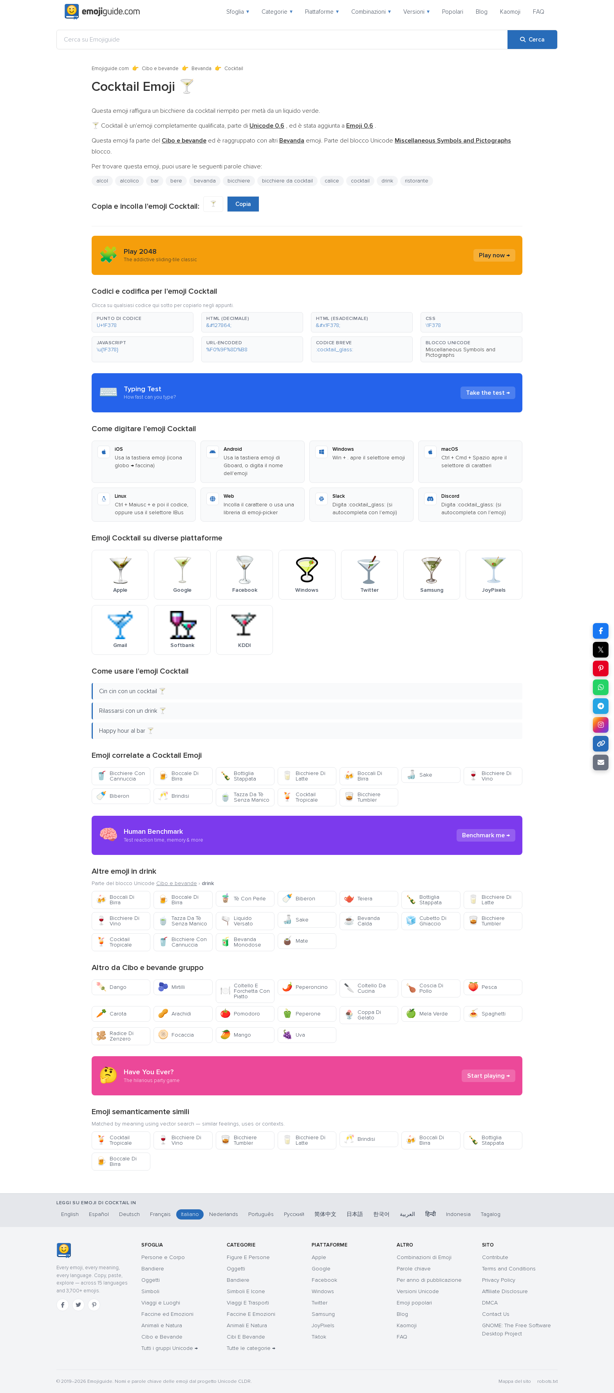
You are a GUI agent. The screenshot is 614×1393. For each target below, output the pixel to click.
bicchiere (239, 180)
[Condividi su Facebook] (601, 631)
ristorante (416, 180)
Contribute (495, 1257)
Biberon (112, 796)
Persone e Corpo (163, 1257)
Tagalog (490, 1214)
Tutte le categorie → (251, 1348)
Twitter (319, 1302)
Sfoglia (237, 11)
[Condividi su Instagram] (601, 725)
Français (160, 1214)
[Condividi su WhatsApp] (601, 687)
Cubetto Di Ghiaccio (426, 921)
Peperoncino (305, 987)
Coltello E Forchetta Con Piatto (245, 991)
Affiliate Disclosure (505, 1291)
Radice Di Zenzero (115, 1036)
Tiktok (319, 1336)
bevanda (205, 180)
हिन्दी (430, 1214)
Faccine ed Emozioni (167, 1314)
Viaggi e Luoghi (160, 1302)
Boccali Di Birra (363, 776)
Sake (419, 775)
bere (176, 180)
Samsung (323, 1314)
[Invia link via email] (601, 762)
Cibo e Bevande (161, 1336)
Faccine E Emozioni (251, 1314)
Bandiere (152, 1268)
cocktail (360, 180)
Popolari (452, 11)
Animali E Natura (247, 1325)
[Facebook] (62, 1305)
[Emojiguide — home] (102, 12)
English (70, 1214)
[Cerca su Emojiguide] (282, 39)
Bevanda (201, 68)
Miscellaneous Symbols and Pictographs (460, 352)
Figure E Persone (248, 1257)
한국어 (381, 1214)
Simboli (150, 1291)
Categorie (277, 11)
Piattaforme (322, 11)
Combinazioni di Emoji (424, 1257)
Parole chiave (414, 1268)
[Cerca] (532, 39)
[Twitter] (78, 1305)
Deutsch (129, 1214)
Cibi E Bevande (246, 1336)
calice (332, 180)
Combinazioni (371, 11)
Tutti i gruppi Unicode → (169, 1348)
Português (261, 1214)
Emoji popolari (414, 1302)
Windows (323, 1291)
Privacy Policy (498, 1280)
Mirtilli (171, 987)
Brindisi (173, 796)
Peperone (301, 1013)
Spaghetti (487, 1013)
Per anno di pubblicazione (429, 1280)
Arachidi (174, 1013)
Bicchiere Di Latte (303, 776)
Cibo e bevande (160, 68)
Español (99, 1214)
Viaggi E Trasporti (248, 1302)
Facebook (324, 1280)
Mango (235, 1035)
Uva (293, 1035)
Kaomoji (510, 11)
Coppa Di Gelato (362, 1015)
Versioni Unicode (418, 1291)
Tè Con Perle (243, 898)
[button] (142, 322)
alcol (102, 180)
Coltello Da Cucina (365, 988)
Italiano (190, 1214)
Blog (482, 11)
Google (321, 1268)
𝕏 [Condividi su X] (601, 649)
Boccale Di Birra (178, 776)
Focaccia (176, 1035)
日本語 (355, 1214)
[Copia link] (601, 744)
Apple (319, 1257)
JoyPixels (323, 1325)
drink (387, 180)
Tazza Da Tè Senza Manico (244, 797)
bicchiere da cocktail (287, 180)
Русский (294, 1214)
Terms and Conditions (509, 1268)
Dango (111, 987)
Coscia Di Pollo (424, 988)
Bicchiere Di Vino (489, 776)
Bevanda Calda (362, 921)
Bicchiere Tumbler (362, 797)
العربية (407, 1214)
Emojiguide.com (110, 68)
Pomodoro (240, 1013)
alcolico (129, 180)
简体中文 (325, 1214)
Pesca (482, 987)
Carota (111, 1013)
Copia (243, 204)
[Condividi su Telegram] (601, 706)
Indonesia (458, 1214)
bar (155, 180)
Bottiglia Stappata (238, 776)
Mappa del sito (514, 1381)
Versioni (416, 11)
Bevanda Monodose (240, 942)
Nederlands (223, 1214)
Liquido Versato (236, 921)
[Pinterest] (94, 1305)
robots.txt (547, 1381)
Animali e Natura (161, 1325)
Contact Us (495, 1314)
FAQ (538, 11)
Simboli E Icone (246, 1291)
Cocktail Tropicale (300, 797)
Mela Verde (427, 1013)
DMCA (490, 1302)
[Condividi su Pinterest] (601, 668)
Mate (295, 941)
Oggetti (150, 1280)
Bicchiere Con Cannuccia (120, 776)
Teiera (358, 898)
